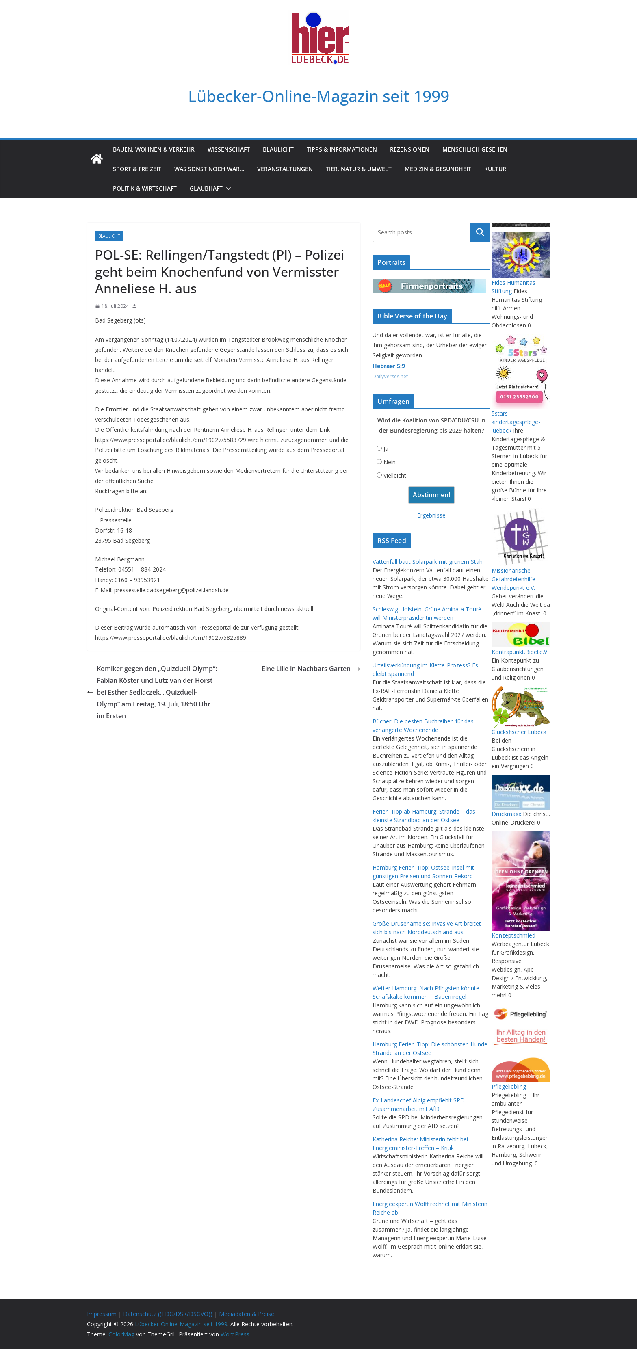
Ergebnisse (431, 515)
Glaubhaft (206, 188)
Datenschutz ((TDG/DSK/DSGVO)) (167, 1314)
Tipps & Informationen (342, 149)
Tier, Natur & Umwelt (359, 169)
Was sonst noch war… (209, 169)
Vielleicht (395, 475)
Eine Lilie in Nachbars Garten (311, 668)
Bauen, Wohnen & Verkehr (154, 149)
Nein (390, 462)
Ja (386, 449)
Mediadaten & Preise (246, 1314)
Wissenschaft (229, 149)
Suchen (480, 232)
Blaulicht (278, 149)
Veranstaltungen (285, 169)
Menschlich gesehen (474, 149)
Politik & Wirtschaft (145, 188)
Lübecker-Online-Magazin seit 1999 (318, 95)
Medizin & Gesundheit (438, 169)
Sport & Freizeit (137, 169)
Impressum (102, 1314)
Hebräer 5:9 (389, 366)
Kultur (495, 169)
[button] (227, 188)
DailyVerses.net (390, 376)
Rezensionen (409, 149)
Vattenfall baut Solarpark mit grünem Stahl (428, 561)
